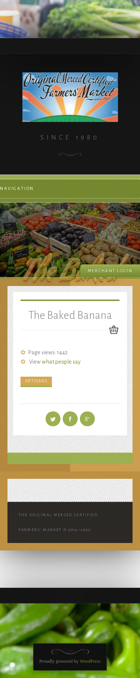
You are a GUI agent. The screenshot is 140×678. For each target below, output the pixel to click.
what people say (61, 362)
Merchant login (110, 271)
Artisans (36, 381)
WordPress (90, 661)
